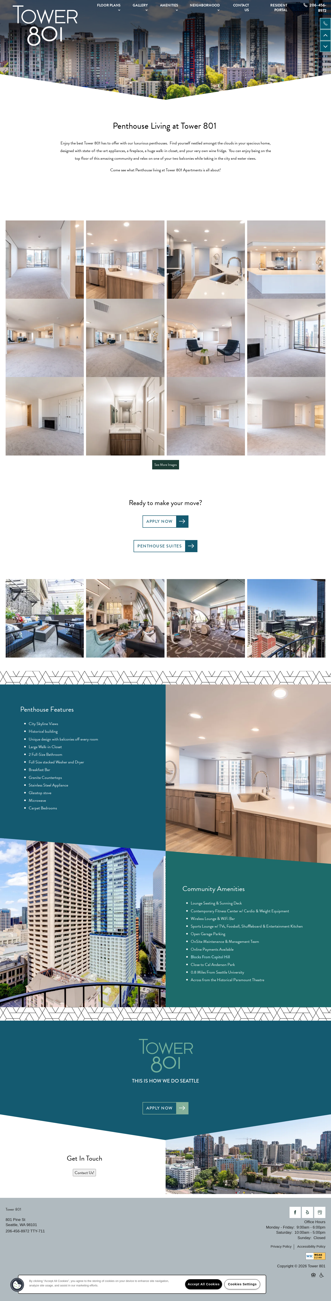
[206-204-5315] (325, 23)
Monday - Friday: (280, 1227)
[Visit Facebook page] (295, 1212)
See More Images (165, 464)
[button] (17, 1285)
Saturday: (284, 1232)
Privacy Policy (281, 1246)
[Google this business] (319, 1212)
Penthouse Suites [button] (159, 546)
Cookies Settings (242, 1284)
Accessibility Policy (311, 1246)
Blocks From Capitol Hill (210, 957)
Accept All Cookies (204, 1284)
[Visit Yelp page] (307, 1212)
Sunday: (305, 1238)
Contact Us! (84, 1173)
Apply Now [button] (159, 521)
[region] (142, 1284)
